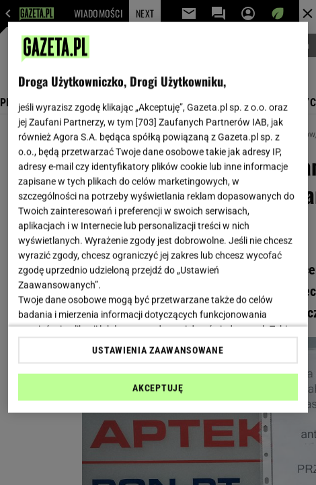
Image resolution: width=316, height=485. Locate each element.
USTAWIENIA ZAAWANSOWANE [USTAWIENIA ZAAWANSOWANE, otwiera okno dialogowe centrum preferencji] (157, 349)
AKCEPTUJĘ (157, 387)
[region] (158, 217)
